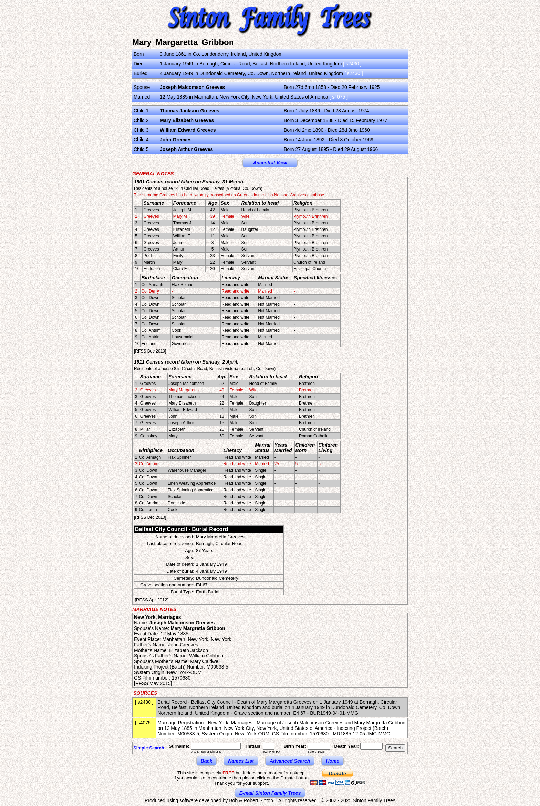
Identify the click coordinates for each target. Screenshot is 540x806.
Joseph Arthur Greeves (186, 149)
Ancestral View (270, 162)
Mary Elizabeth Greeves (187, 120)
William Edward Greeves (188, 130)
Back (206, 761)
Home (332, 761)
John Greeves (176, 139)
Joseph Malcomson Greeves (192, 87)
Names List (241, 761)
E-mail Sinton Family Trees (270, 793)
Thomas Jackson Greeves (189, 110)
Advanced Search (290, 761)
